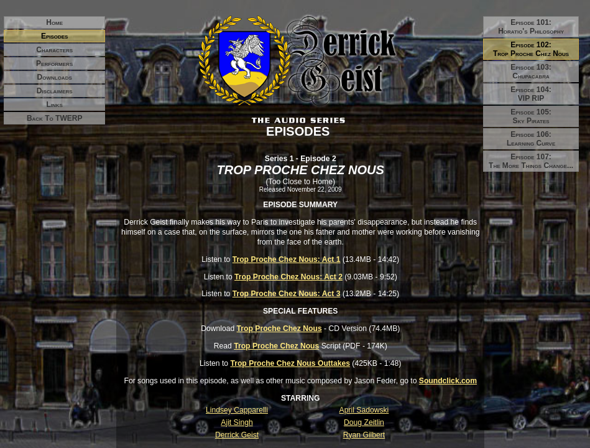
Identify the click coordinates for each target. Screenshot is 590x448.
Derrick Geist (237, 435)
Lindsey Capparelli (237, 410)
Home (54, 22)
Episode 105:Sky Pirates (530, 116)
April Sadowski (364, 410)
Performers (54, 63)
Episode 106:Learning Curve (531, 138)
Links (54, 104)
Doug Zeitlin (364, 422)
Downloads (54, 77)
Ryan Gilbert (364, 435)
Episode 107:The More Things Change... (531, 161)
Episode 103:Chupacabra (530, 71)
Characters (54, 49)
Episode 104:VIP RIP (530, 94)
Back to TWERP (55, 118)
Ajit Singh (236, 422)
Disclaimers (55, 90)
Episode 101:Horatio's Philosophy (531, 26)
